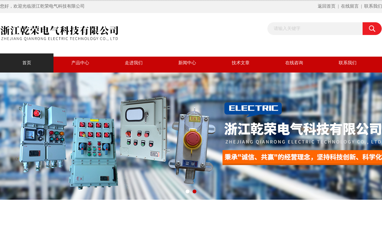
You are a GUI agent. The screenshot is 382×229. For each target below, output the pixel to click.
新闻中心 (187, 62)
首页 (26, 62)
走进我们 (134, 62)
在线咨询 (294, 62)
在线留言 (350, 6)
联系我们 (373, 6)
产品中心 (80, 62)
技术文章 (241, 62)
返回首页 (327, 6)
